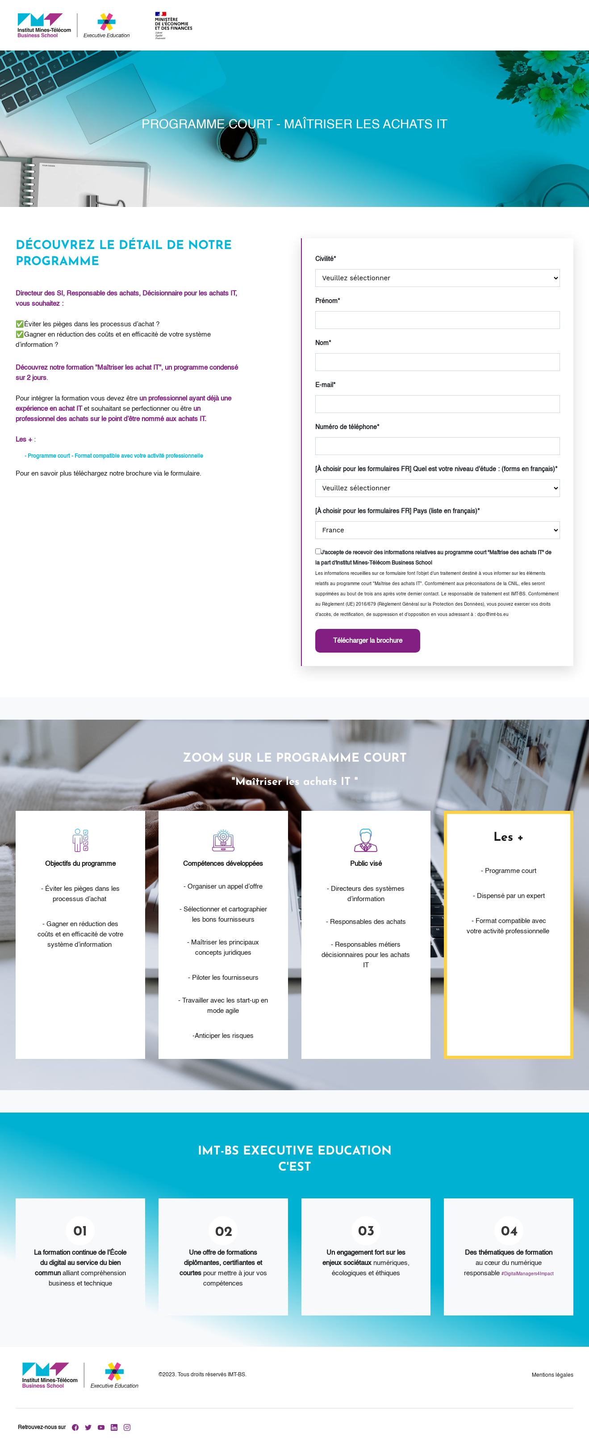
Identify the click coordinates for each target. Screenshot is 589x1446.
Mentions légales (552, 1375)
